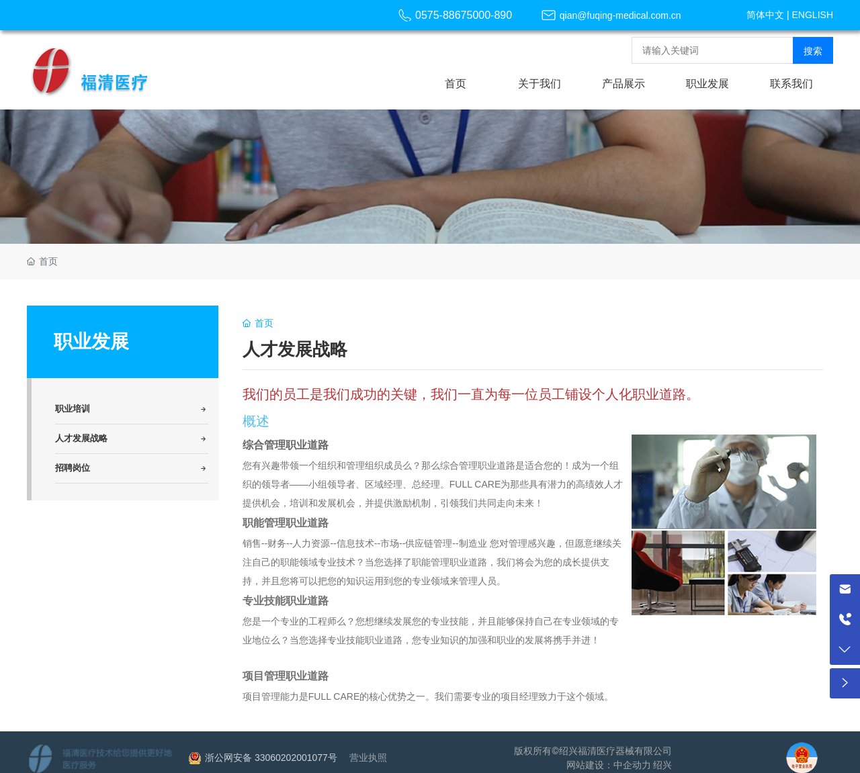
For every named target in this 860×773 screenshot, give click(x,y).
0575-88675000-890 (463, 15)
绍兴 (662, 765)
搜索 (813, 51)
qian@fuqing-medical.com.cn (620, 15)
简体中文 (765, 14)
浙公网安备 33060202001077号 (271, 757)
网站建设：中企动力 (608, 765)
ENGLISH (812, 14)
